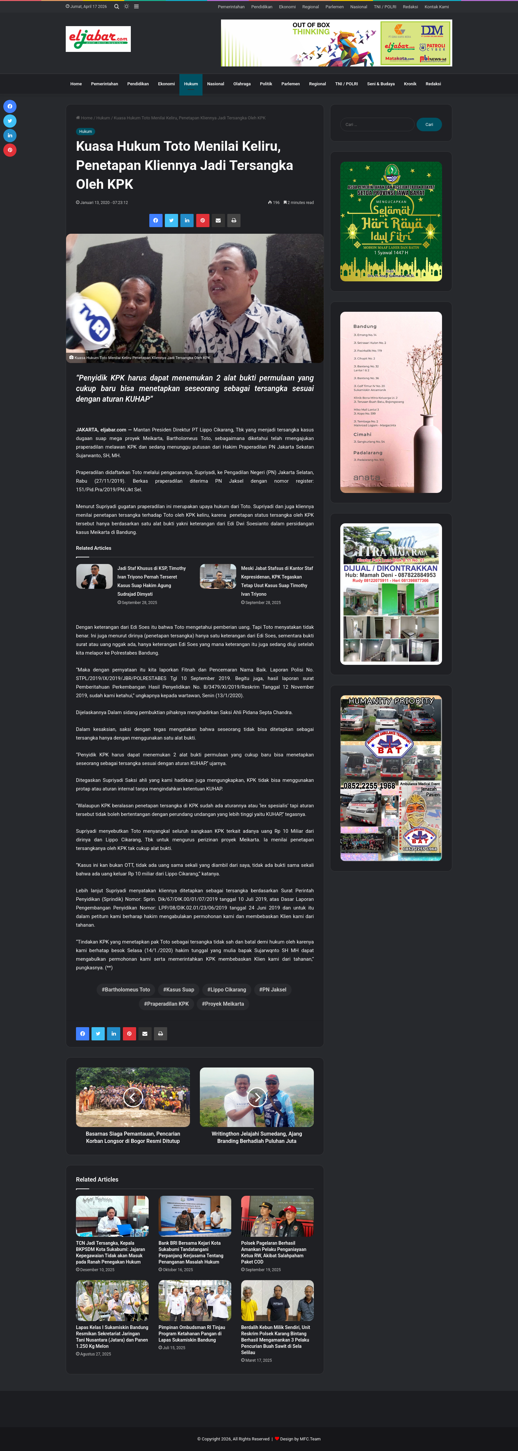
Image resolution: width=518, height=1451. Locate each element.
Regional (310, 6)
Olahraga (242, 83)
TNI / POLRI (385, 6)
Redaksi (410, 6)
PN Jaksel (274, 990)
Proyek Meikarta (224, 1004)
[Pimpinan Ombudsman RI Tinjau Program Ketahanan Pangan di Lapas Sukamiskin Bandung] (195, 1300)
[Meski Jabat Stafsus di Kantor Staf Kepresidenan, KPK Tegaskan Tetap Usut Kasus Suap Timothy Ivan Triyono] (218, 576)
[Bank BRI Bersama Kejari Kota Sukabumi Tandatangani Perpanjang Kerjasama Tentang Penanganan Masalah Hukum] (195, 1216)
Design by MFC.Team (300, 1438)
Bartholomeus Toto (127, 990)
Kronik (410, 83)
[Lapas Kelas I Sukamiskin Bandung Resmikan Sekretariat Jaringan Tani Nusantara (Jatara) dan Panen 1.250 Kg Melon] (112, 1300)
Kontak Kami (437, 6)
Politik (266, 83)
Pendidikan (262, 6)
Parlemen (334, 6)
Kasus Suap (180, 990)
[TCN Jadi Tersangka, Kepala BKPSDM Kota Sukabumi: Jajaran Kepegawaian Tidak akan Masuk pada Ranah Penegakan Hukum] (112, 1216)
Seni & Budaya (381, 83)
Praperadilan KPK (168, 1004)
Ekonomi (287, 6)
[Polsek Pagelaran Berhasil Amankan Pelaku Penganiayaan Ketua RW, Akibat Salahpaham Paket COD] (277, 1216)
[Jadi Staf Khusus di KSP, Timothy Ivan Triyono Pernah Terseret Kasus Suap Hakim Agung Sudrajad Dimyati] (94, 576)
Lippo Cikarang (228, 990)
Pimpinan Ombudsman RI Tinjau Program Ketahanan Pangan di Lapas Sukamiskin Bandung (192, 1334)
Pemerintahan (231, 6)
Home (76, 83)
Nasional (359, 6)
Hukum (191, 83)
